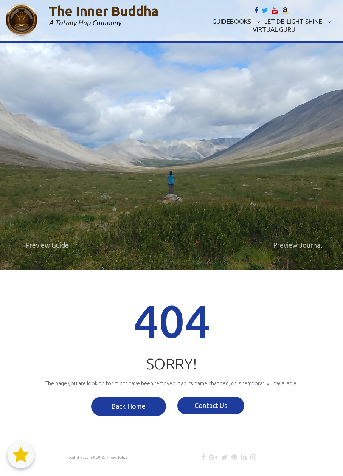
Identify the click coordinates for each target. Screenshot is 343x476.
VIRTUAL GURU (274, 29)
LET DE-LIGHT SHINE (297, 21)
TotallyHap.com (79, 457)
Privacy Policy (116, 457)
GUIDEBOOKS (236, 21)
